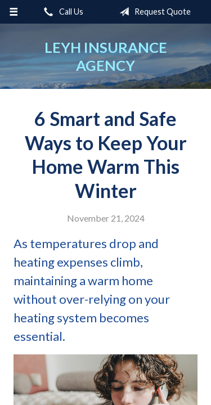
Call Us (61, 12)
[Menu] (14, 12)
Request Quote (153, 12)
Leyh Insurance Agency (105, 56)
